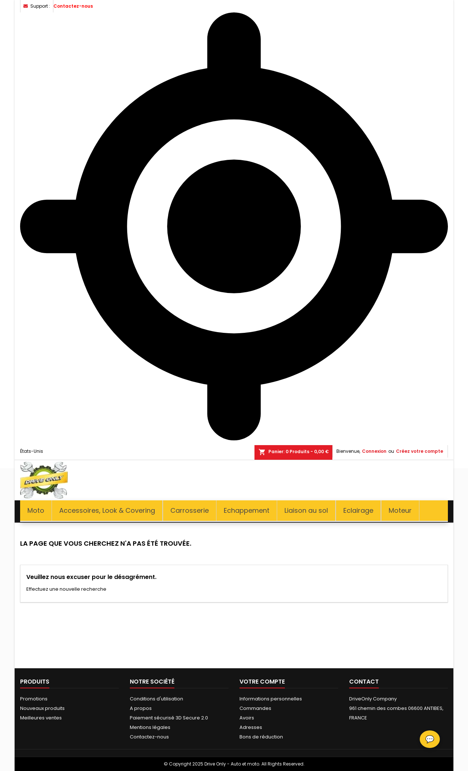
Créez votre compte (419, 451)
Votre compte (262, 681)
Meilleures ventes (41, 717)
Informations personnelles (270, 698)
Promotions (34, 698)
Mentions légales (150, 727)
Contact (364, 681)
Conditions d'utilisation (156, 698)
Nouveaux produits (42, 708)
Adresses (250, 727)
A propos (141, 708)
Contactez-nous (73, 6)
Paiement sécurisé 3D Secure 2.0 (169, 717)
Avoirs (246, 717)
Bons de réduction (261, 736)
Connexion (374, 451)
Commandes (255, 708)
